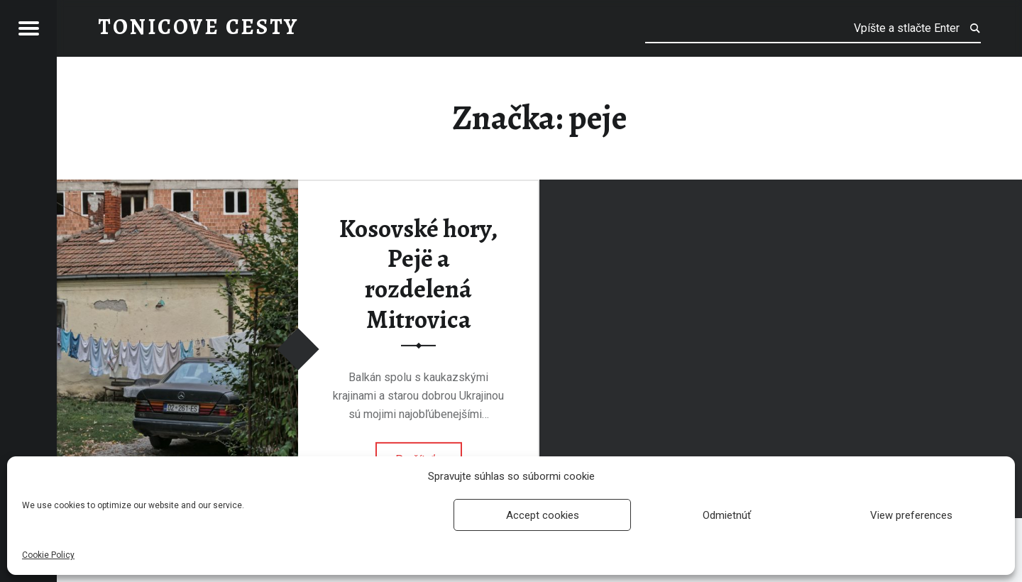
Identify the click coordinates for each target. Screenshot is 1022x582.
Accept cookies (542, 515)
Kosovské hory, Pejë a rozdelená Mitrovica (418, 274)
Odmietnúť (727, 515)
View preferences (911, 515)
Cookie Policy (48, 555)
